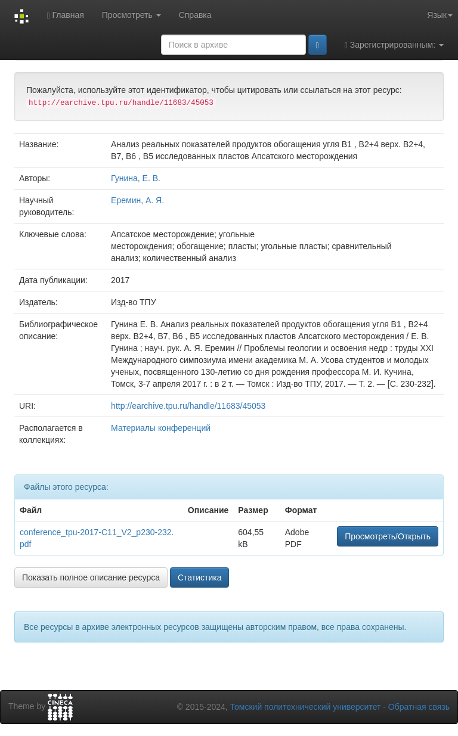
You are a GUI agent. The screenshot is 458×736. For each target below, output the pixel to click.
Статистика (200, 577)
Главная (65, 15)
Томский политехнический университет (305, 707)
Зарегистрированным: (394, 45)
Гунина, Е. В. (135, 178)
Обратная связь (419, 707)
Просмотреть (131, 15)
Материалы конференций (161, 428)
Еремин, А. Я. (137, 200)
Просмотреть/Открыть (388, 536)
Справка (195, 15)
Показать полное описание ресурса (91, 577)
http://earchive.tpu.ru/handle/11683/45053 (188, 406)
